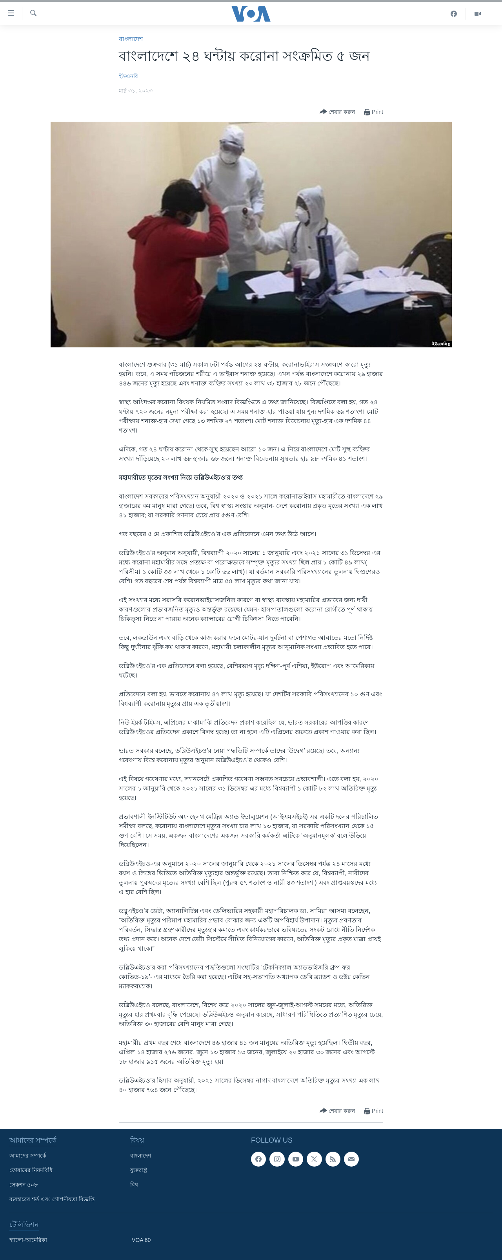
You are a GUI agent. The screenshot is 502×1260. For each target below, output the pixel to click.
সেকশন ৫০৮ (23, 1184)
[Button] (337, 112)
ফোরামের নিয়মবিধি (31, 1170)
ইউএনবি (128, 76)
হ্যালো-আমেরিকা (28, 1240)
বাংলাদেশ (131, 39)
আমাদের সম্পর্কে (27, 1155)
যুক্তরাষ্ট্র (138, 1170)
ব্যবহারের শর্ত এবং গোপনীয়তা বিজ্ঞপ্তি (52, 1199)
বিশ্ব (134, 1184)
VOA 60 (141, 1240)
